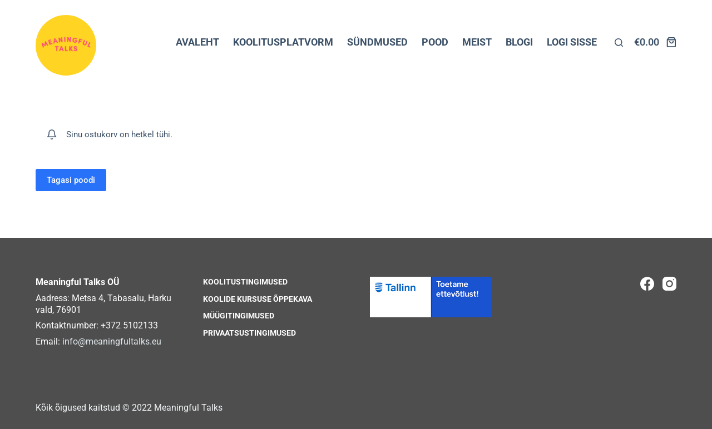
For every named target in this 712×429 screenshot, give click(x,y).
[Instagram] (669, 284)
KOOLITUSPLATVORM (283, 42)
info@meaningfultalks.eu (111, 341)
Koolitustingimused (245, 281)
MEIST (477, 42)
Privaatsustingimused (249, 332)
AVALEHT (197, 42)
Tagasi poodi (71, 180)
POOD (435, 42)
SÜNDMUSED (377, 42)
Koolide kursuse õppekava (257, 299)
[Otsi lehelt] (619, 42)
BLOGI (519, 42)
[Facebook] (647, 284)
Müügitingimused (238, 315)
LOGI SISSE (572, 42)
